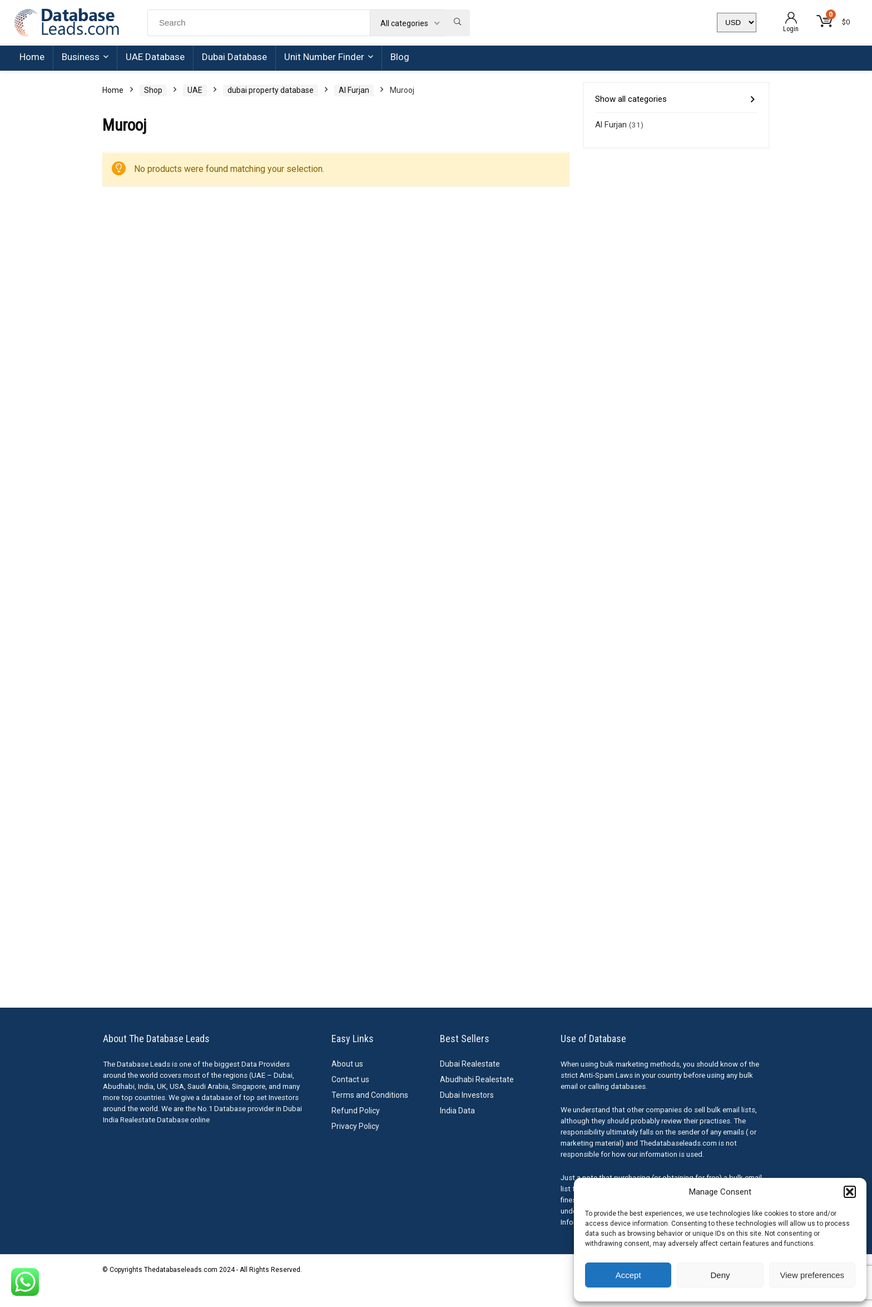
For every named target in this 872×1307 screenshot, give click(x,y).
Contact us (350, 1079)
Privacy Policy (355, 1126)
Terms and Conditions (369, 1095)
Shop (153, 90)
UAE (194, 90)
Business (81, 56)
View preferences (812, 1275)
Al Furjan (354, 90)
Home (31, 56)
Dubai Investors (467, 1095)
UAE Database (155, 56)
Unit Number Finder (324, 56)
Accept (628, 1275)
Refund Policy (355, 1110)
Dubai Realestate (470, 1063)
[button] (849, 1191)
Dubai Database (234, 56)
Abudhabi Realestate (477, 1079)
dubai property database (270, 90)
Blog (399, 56)
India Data (457, 1110)
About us (347, 1063)
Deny (720, 1275)
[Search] (457, 22)
